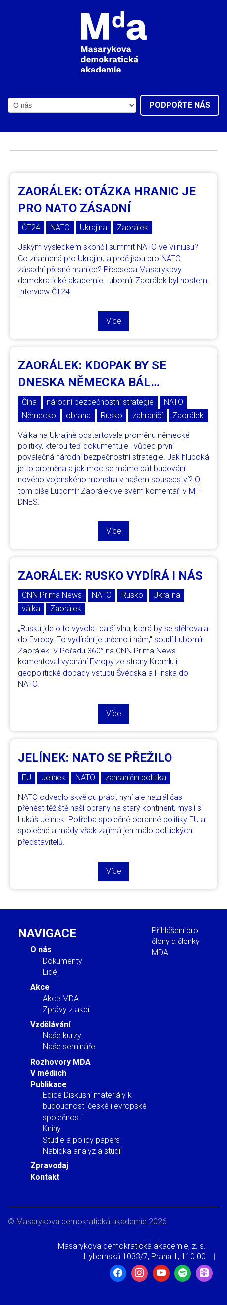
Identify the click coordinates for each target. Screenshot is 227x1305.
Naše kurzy (62, 1035)
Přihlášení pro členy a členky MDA (176, 941)
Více (113, 321)
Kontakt (44, 1177)
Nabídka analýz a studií (82, 1151)
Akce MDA (61, 998)
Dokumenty (62, 961)
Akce (40, 987)
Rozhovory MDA (60, 1062)
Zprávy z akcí (66, 1009)
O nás (41, 949)
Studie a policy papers (81, 1140)
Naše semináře (69, 1046)
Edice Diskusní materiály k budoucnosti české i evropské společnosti (95, 1106)
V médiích (48, 1073)
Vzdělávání (50, 1024)
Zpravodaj (49, 1165)
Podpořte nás (179, 105)
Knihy (52, 1128)
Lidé (50, 972)
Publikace (48, 1084)
